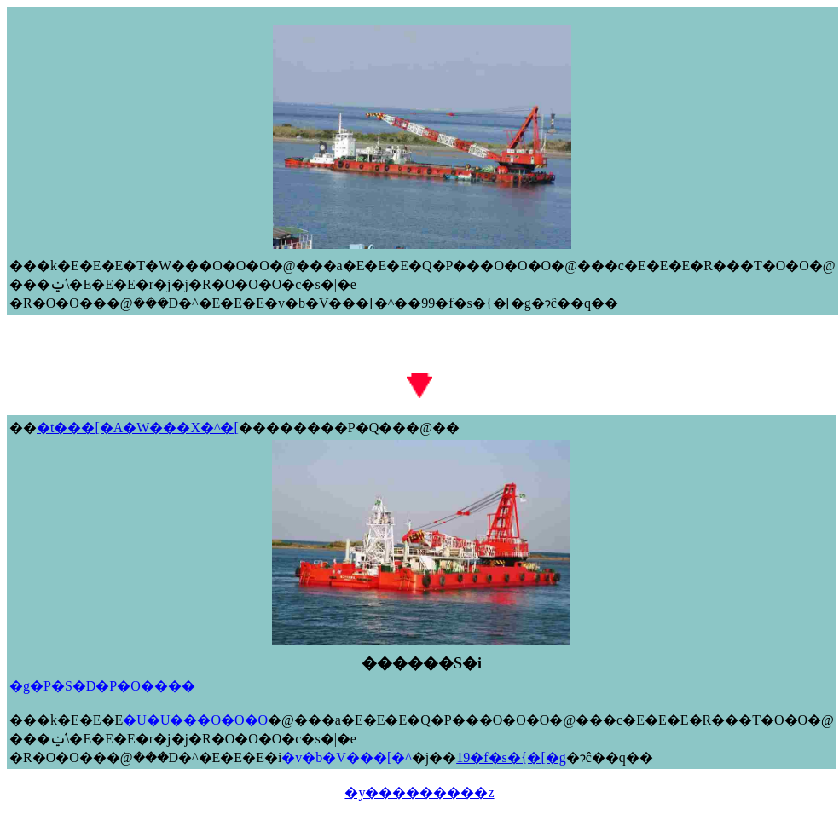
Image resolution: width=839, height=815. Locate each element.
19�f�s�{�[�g (511, 757)
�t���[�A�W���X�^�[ (138, 427)
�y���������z (419, 792)
